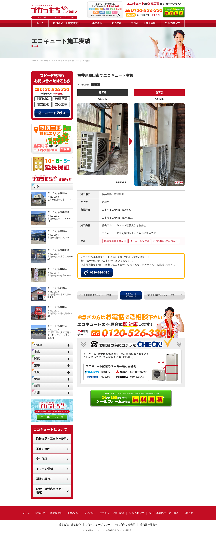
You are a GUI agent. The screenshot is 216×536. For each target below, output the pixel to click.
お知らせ (188, 513)
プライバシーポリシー (98, 524)
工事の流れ (96, 23)
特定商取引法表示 (125, 524)
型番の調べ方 (172, 23)
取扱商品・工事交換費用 (66, 23)
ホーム (40, 23)
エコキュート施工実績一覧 (130, 295)
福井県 (95, 85)
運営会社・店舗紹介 (70, 524)
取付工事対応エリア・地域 (50, 490)
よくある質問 (44, 468)
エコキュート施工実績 (143, 23)
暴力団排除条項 (148, 524)
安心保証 (116, 23)
